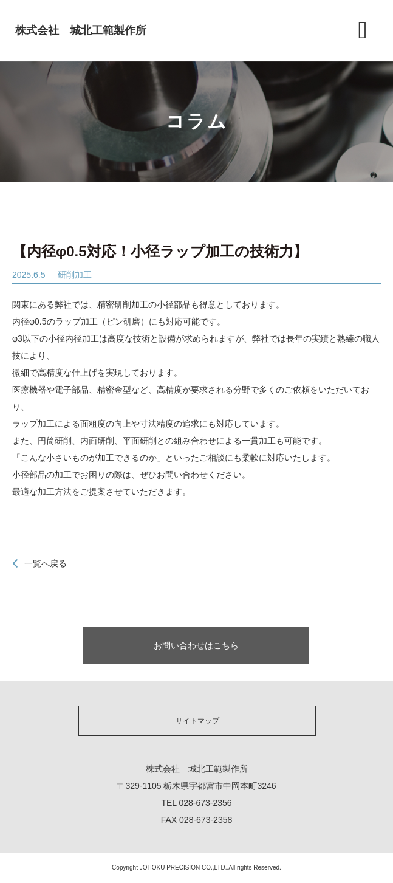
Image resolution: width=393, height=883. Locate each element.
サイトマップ (197, 720)
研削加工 (75, 275)
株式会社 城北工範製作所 (80, 30)
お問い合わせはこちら (196, 645)
